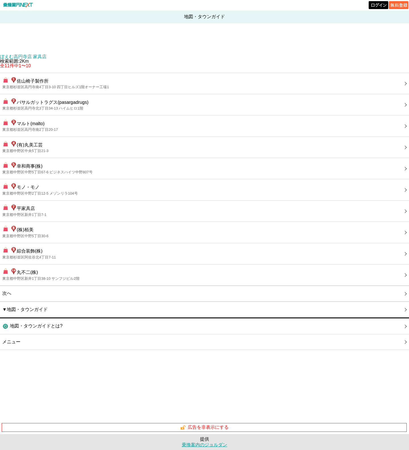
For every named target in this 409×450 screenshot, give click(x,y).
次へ (6, 293)
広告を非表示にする (204, 427)
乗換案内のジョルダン (204, 444)
